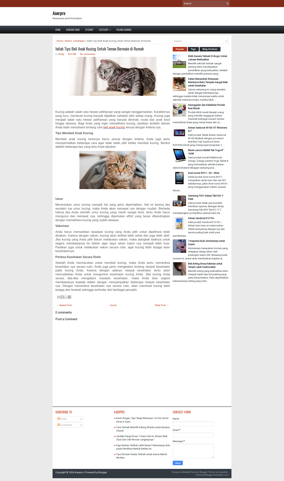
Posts (62, 418)
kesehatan (79, 40)
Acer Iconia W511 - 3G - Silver (203, 173)
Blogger (102, 472)
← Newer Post (64, 305)
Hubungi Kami (73, 29)
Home (58, 29)
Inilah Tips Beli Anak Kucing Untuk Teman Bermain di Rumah (99, 49)
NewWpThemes (190, 472)
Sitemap (89, 29)
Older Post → (162, 305)
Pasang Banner (123, 29)
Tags (193, 49)
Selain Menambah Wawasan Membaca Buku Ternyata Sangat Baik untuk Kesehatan (208, 82)
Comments (65, 425)
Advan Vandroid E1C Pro (201, 218)
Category (106, 28)
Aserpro (59, 13)
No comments (87, 54)
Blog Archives (210, 49)
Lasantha (223, 472)
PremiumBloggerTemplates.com (212, 475)
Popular (180, 49)
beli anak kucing (114, 127)
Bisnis (68, 40)
